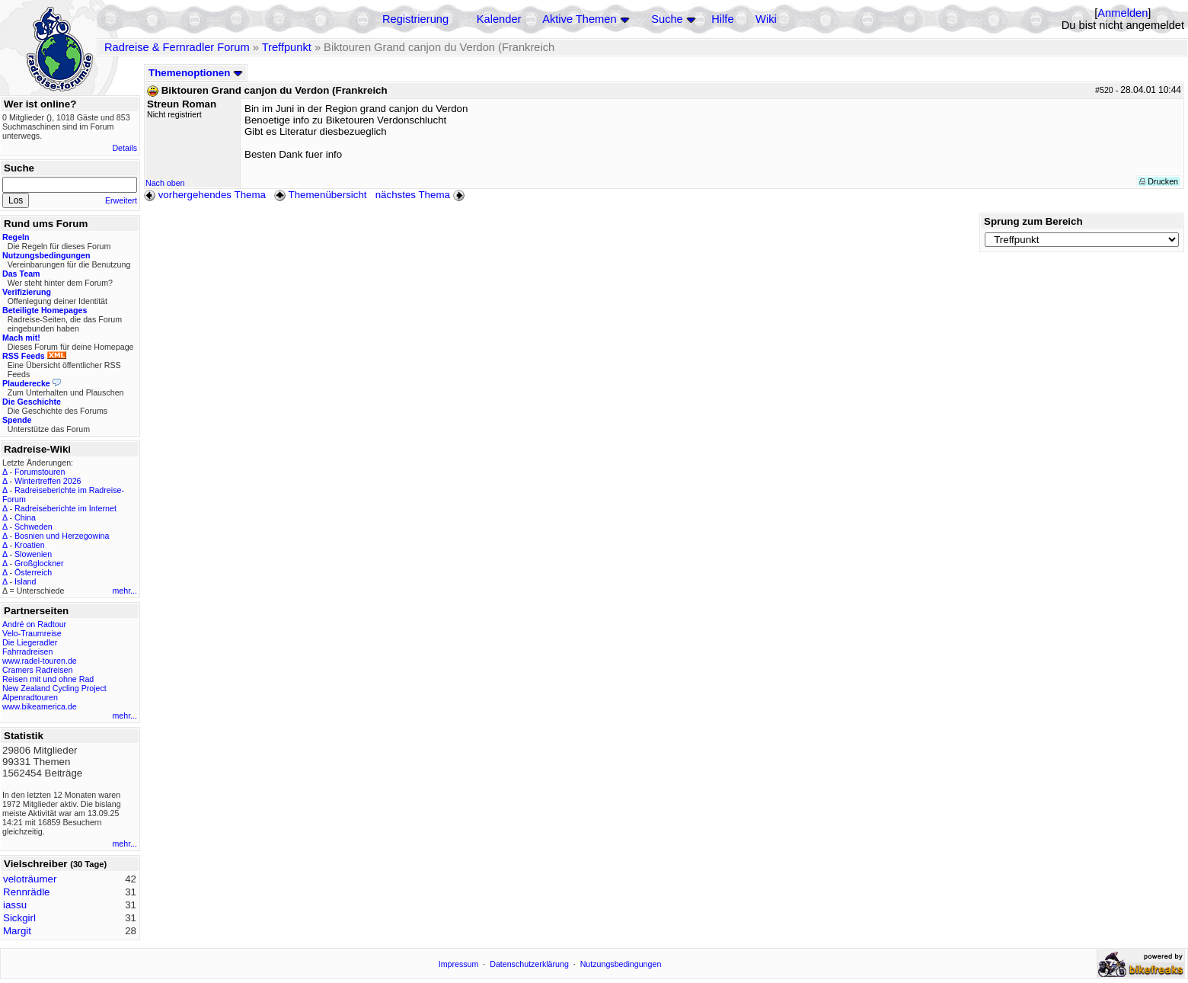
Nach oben (165, 182)
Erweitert (121, 200)
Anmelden (1122, 13)
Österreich (33, 572)
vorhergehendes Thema (205, 194)
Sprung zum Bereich (1033, 221)
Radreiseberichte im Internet (65, 508)
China (25, 517)
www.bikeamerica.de (39, 706)
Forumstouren (39, 471)
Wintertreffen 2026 (47, 480)
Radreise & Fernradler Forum (177, 47)
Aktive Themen (579, 19)
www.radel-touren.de (39, 660)
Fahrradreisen (27, 651)
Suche (667, 19)
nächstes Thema (421, 194)
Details (124, 147)
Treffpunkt (286, 47)
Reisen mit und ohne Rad (48, 679)
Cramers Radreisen (37, 669)
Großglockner (39, 563)
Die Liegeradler (29, 642)
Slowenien (33, 554)
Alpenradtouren (30, 697)
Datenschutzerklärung (529, 964)
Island (25, 581)
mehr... (124, 590)
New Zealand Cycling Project (54, 688)
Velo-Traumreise (32, 633)
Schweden (33, 526)
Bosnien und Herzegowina (61, 535)
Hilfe (722, 19)
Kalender (499, 19)
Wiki (766, 19)
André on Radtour (34, 624)
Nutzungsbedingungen (621, 964)
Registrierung (415, 19)
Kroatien (29, 544)
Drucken (1158, 181)
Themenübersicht (320, 194)
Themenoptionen (195, 72)
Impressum (459, 964)
